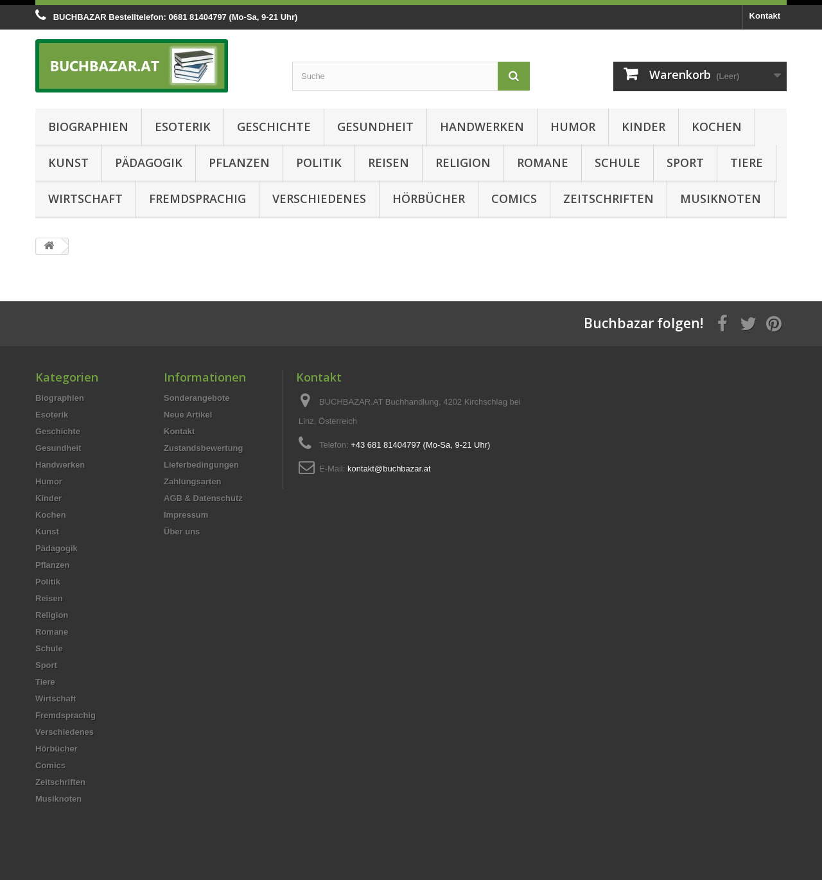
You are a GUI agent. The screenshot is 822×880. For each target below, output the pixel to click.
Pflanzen (239, 162)
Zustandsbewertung (203, 448)
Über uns (182, 531)
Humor (572, 126)
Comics (514, 198)
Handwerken (482, 126)
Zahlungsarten (193, 481)
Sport (685, 162)
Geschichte (274, 126)
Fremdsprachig (197, 198)
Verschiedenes (319, 198)
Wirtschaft (85, 198)
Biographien (88, 126)
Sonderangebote (197, 398)
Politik (319, 162)
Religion (463, 162)
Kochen (717, 126)
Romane (542, 162)
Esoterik (183, 126)
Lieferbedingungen (201, 465)
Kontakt (764, 16)
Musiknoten (720, 198)
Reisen (388, 162)
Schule (617, 162)
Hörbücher (428, 198)
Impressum (186, 515)
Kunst (68, 162)
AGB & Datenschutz (203, 498)
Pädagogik (148, 162)
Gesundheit (375, 126)
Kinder (643, 126)
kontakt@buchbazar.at (389, 468)
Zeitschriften (608, 198)
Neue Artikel (188, 414)
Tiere (746, 162)
